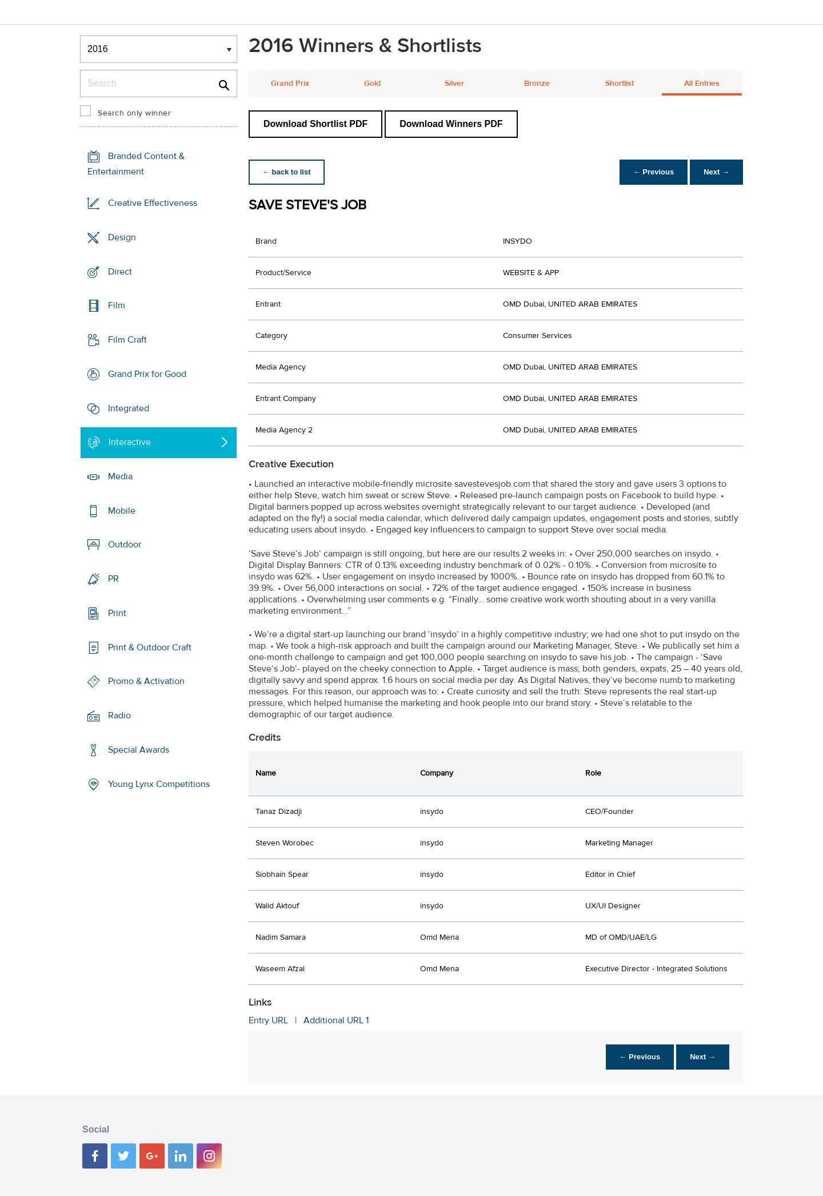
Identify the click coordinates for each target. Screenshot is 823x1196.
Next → (716, 172)
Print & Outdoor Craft (149, 647)
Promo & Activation (146, 681)
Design (122, 237)
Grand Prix (290, 83)
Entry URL (268, 1020)
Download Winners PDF (450, 124)
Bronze (537, 83)
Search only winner (134, 113)
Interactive (130, 442)
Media (120, 476)
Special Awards (138, 750)
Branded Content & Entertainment (136, 163)
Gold (372, 83)
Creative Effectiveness (152, 203)
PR (113, 579)
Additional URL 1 (336, 1020)
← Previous (653, 172)
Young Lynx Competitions (159, 783)
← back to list (286, 172)
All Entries (702, 83)
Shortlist (619, 83)
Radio (119, 715)
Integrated (128, 408)
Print (117, 613)
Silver (454, 83)
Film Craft (127, 339)
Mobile (121, 510)
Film (116, 305)
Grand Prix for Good (147, 374)
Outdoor (124, 544)
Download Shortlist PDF (315, 124)
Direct (120, 271)
